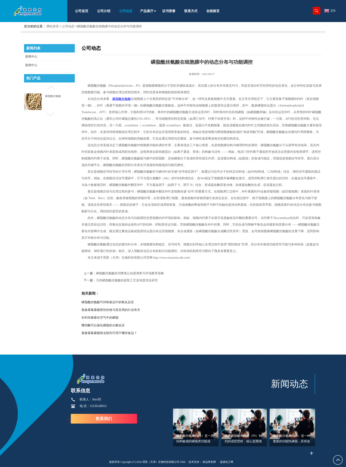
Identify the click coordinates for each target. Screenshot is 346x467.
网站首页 (53, 26)
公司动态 (68, 26)
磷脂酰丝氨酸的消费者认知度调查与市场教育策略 (130, 273)
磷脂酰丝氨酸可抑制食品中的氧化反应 (107, 302)
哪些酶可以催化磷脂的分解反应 (103, 325)
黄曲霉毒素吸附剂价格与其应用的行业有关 (110, 310)
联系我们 (104, 419)
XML (183, 461)
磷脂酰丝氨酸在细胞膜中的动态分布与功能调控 (109, 26)
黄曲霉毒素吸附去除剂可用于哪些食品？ (109, 333)
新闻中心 (31, 56)
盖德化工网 (226, 461)
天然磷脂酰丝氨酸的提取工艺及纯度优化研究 (127, 280)
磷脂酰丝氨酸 (53, 96)
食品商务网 (209, 461)
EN (329, 11)
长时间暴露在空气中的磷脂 (99, 317)
